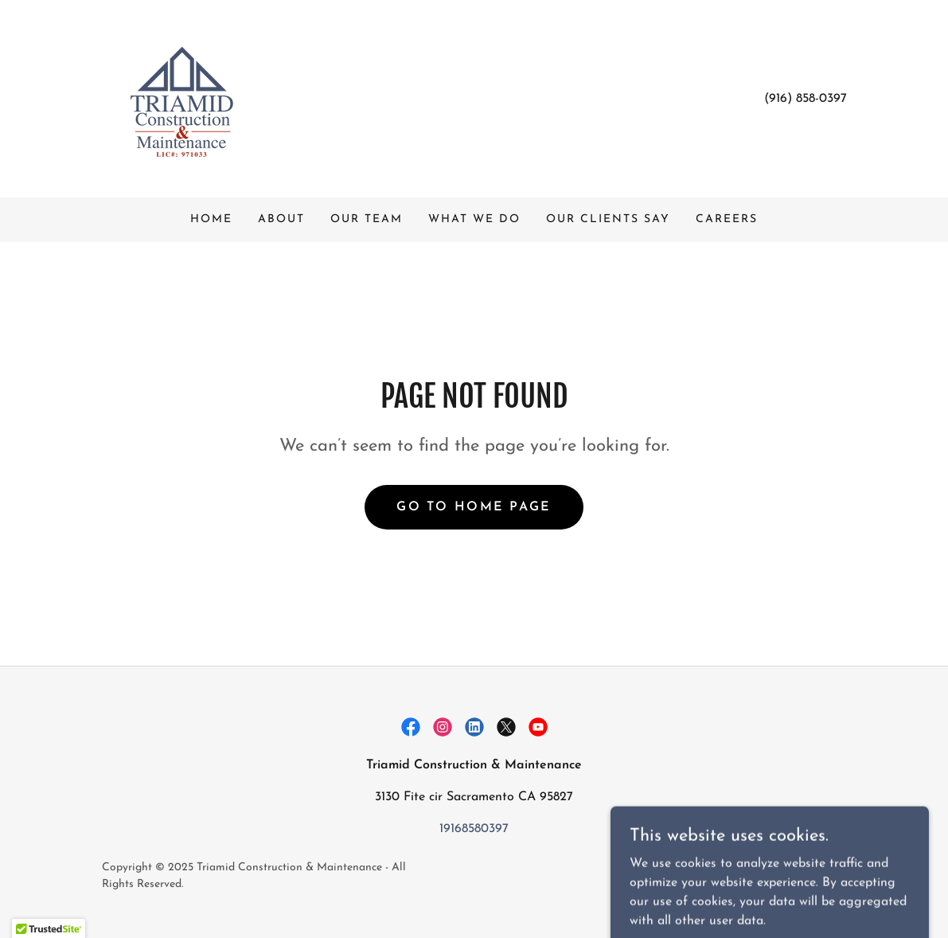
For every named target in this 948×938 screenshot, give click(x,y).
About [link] (281, 219)
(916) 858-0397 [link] (805, 98)
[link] (181, 98)
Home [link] (211, 219)
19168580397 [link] (474, 829)
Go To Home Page (473, 507)
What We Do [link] (474, 219)
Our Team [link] (366, 219)
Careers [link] (727, 219)
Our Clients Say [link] (608, 219)
